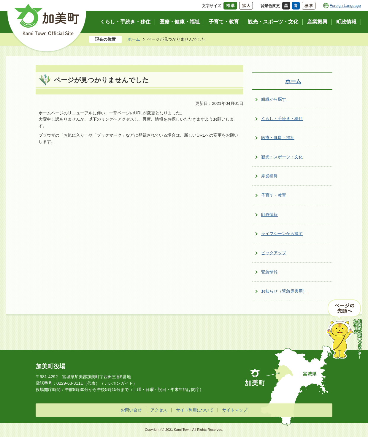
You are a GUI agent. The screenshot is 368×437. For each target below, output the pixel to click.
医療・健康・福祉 (277, 137)
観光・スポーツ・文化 (282, 156)
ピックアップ (273, 252)
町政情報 (269, 214)
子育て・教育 (273, 195)
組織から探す (273, 99)
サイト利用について (194, 410)
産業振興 (269, 176)
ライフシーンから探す (282, 233)
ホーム (134, 39)
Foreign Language (345, 5)
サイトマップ (234, 410)
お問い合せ (131, 410)
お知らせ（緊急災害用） (284, 291)
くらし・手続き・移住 (282, 118)
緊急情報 (269, 272)
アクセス (158, 410)
